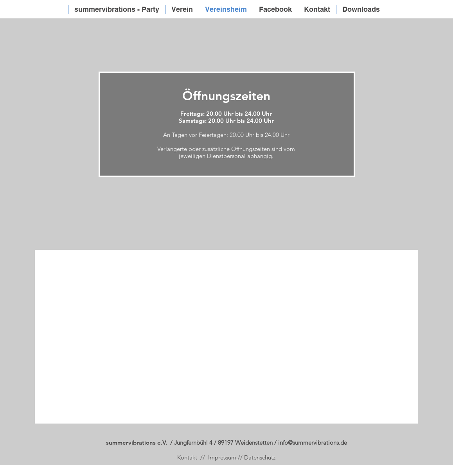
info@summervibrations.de (312, 442)
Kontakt (187, 457)
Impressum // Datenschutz (241, 457)
